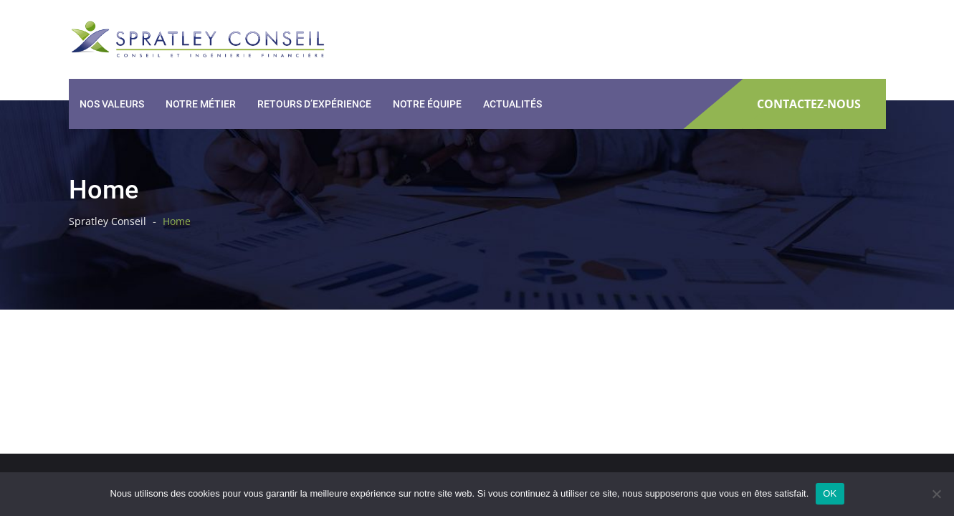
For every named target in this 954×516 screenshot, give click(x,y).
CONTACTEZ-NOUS (809, 104)
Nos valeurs (112, 104)
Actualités (512, 104)
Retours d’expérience (314, 104)
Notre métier (201, 104)
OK (829, 493)
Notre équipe (427, 104)
